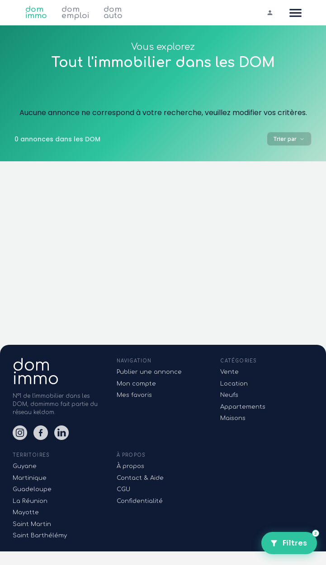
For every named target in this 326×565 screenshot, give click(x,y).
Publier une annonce (149, 372)
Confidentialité (140, 501)
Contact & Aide (140, 478)
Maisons (233, 418)
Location (234, 384)
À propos (130, 466)
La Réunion (30, 501)
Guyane (25, 466)
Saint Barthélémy (40, 535)
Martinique (30, 478)
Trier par (289, 138)
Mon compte (136, 384)
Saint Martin (32, 524)
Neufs (229, 395)
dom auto (113, 12)
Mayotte (26, 512)
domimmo (36, 372)
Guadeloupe (32, 489)
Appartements (242, 407)
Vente (229, 372)
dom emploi (75, 12)
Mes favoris (134, 395)
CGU (123, 489)
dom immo (36, 12)
